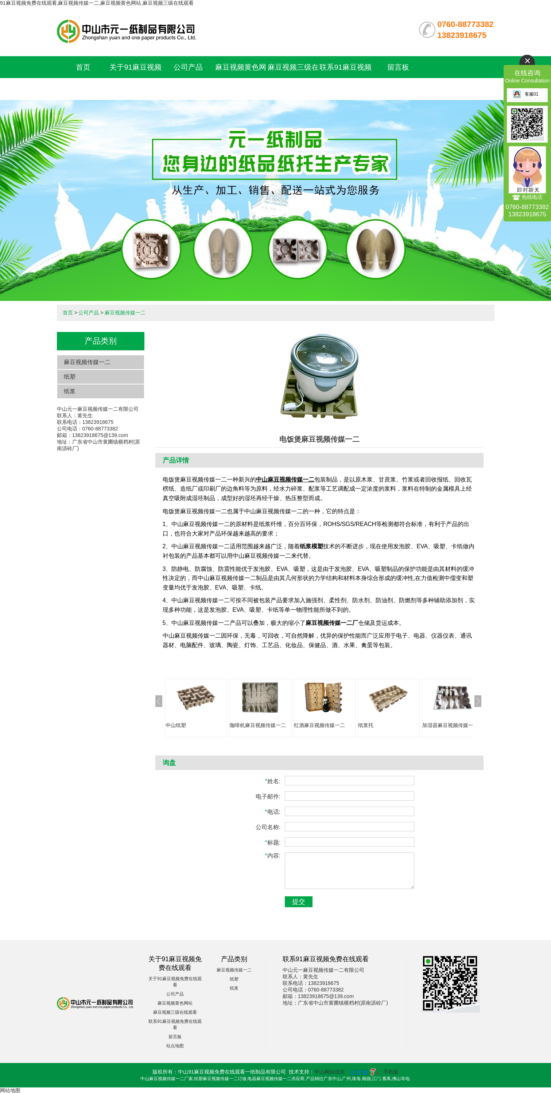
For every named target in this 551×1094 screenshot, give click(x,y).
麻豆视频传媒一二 (125, 313)
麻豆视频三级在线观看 (175, 1012)
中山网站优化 (329, 1072)
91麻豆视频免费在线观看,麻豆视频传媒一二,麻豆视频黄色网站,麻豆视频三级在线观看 (97, 3)
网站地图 (10, 1090)
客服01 (525, 94)
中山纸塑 (176, 725)
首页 (83, 67)
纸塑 (69, 377)
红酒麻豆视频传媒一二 (319, 725)
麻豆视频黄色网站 (175, 1003)
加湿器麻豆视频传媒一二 (450, 725)
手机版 (391, 1072)
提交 (298, 901)
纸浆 (69, 391)
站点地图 (175, 1045)
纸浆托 (365, 725)
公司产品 (188, 67)
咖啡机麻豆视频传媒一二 (258, 725)
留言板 (398, 67)
